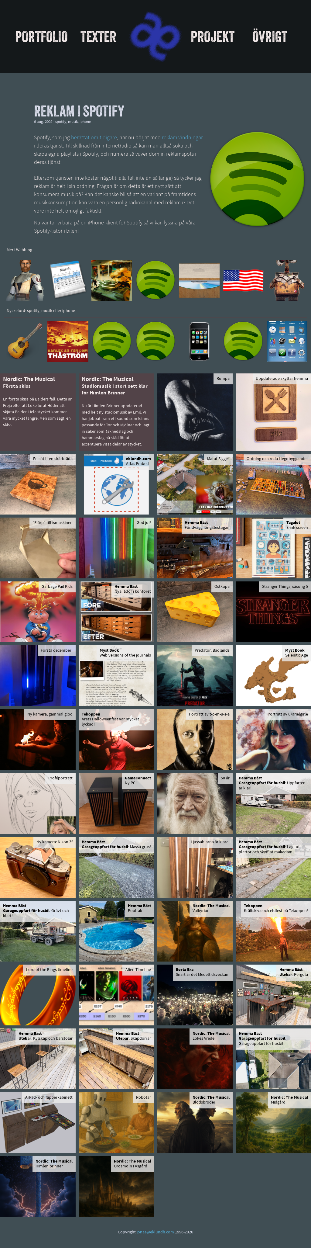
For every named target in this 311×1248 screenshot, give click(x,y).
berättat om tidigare (94, 138)
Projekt (212, 36)
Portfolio (41, 36)
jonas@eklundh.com (155, 1232)
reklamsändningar (182, 138)
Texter (98, 36)
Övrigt (269, 36)
